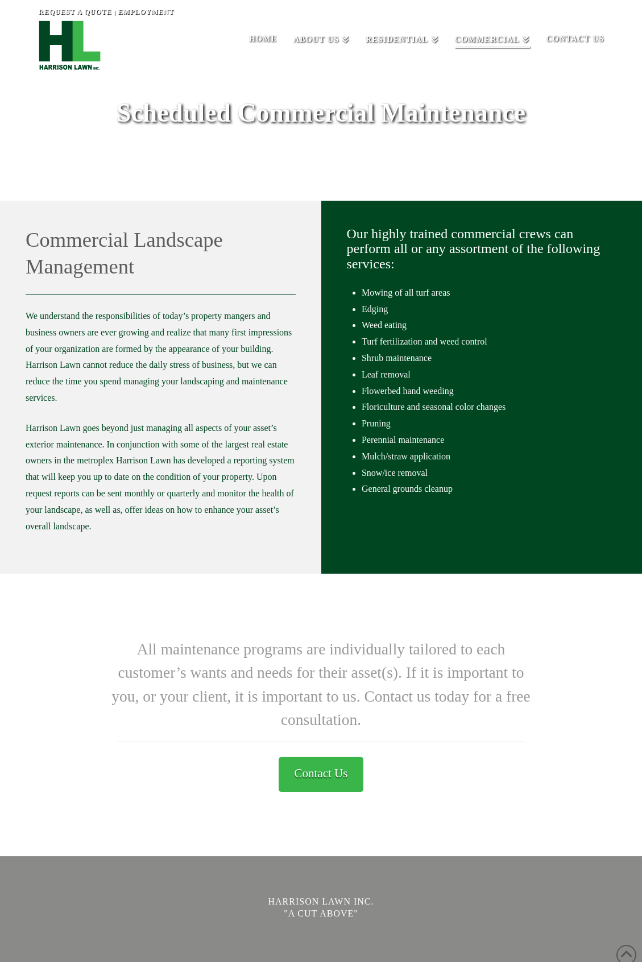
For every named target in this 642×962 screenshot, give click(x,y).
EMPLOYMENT (146, 12)
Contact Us (321, 773)
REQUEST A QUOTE (75, 12)
